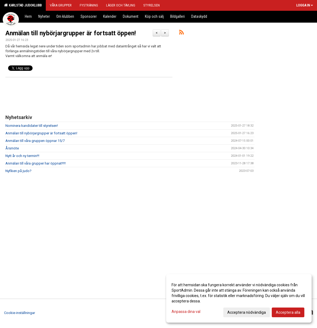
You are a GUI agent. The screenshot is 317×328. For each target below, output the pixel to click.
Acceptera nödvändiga (246, 312)
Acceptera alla (288, 312)
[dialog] (239, 298)
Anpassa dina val (186, 311)
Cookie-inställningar (19, 313)
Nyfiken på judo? (18, 171)
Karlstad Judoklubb (23, 5)
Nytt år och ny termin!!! (22, 156)
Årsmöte (12, 148)
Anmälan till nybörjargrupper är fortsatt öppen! (70, 33)
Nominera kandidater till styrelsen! (31, 126)
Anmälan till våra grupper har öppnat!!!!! (35, 163)
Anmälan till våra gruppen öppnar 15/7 (35, 141)
